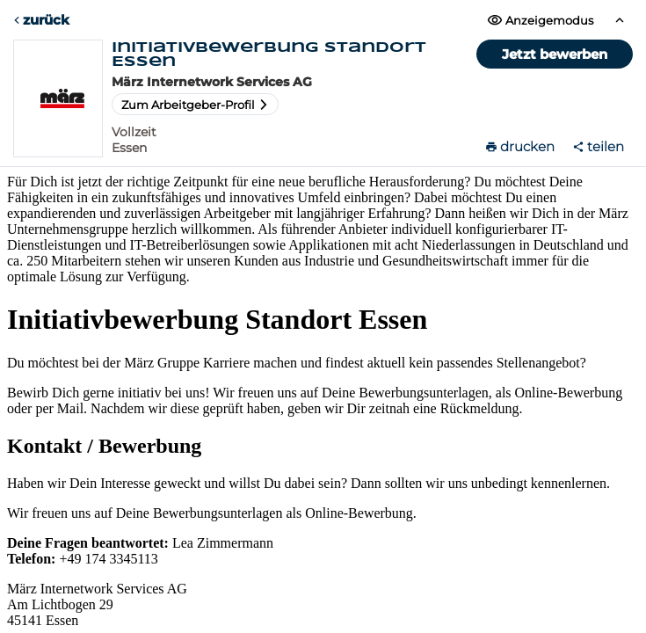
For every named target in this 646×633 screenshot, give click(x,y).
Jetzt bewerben (554, 54)
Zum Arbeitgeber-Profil (195, 105)
